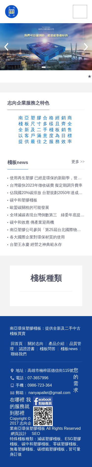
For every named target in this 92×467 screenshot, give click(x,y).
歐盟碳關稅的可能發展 (29, 207)
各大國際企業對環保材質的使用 (37, 237)
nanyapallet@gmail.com (49, 393)
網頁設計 (18, 433)
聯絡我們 (18, 354)
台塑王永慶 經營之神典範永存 (36, 244)
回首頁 (17, 343)
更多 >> (78, 162)
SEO (36, 433)
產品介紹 (56, 343)
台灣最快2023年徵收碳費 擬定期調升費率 (46, 185)
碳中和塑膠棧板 (23, 200)
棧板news (69, 349)
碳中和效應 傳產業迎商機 (32, 222)
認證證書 (27, 349)
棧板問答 (47, 349)
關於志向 (35, 343)
